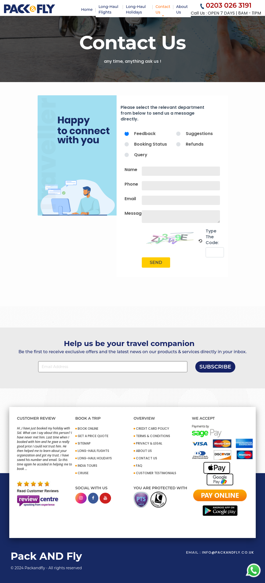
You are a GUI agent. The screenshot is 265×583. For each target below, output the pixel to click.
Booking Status (150, 144)
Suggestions (199, 134)
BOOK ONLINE (88, 428)
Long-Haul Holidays (136, 9)
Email (130, 199)
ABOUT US (144, 451)
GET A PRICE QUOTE (93, 436)
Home (87, 9)
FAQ (139, 465)
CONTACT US (146, 458)
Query (140, 155)
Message (134, 213)
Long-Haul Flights (108, 9)
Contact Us (163, 9)
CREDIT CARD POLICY (152, 428)
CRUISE (83, 473)
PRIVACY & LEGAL (149, 443)
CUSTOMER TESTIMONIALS (156, 473)
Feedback (145, 134)
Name (131, 170)
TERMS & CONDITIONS (153, 436)
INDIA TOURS (87, 465)
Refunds (195, 144)
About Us (182, 9)
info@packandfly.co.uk (228, 552)
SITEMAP (84, 443)
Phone (131, 184)
